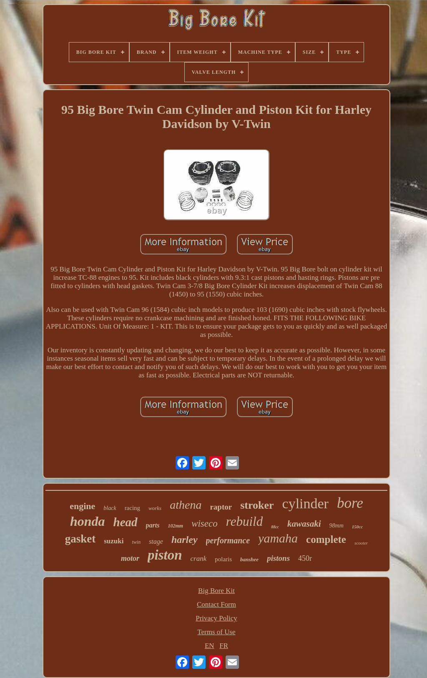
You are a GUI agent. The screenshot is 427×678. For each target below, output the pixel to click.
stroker (257, 505)
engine (82, 506)
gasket (80, 538)
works (154, 508)
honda (87, 521)
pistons (278, 558)
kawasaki (304, 524)
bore (350, 503)
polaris (223, 559)
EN (209, 646)
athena (185, 504)
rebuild (244, 521)
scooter (361, 542)
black (109, 508)
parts (153, 525)
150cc (357, 526)
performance (228, 540)
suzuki (113, 541)
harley (184, 539)
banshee (249, 559)
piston (165, 554)
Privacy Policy (216, 618)
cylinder (305, 503)
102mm (175, 526)
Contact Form (216, 604)
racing (132, 508)
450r (305, 558)
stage (156, 541)
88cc (275, 527)
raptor (221, 506)
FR (223, 646)
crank (199, 558)
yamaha (278, 538)
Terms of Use (216, 632)
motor (130, 558)
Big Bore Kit (216, 591)
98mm (336, 525)
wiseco (204, 523)
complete (326, 539)
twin (136, 542)
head (125, 522)
